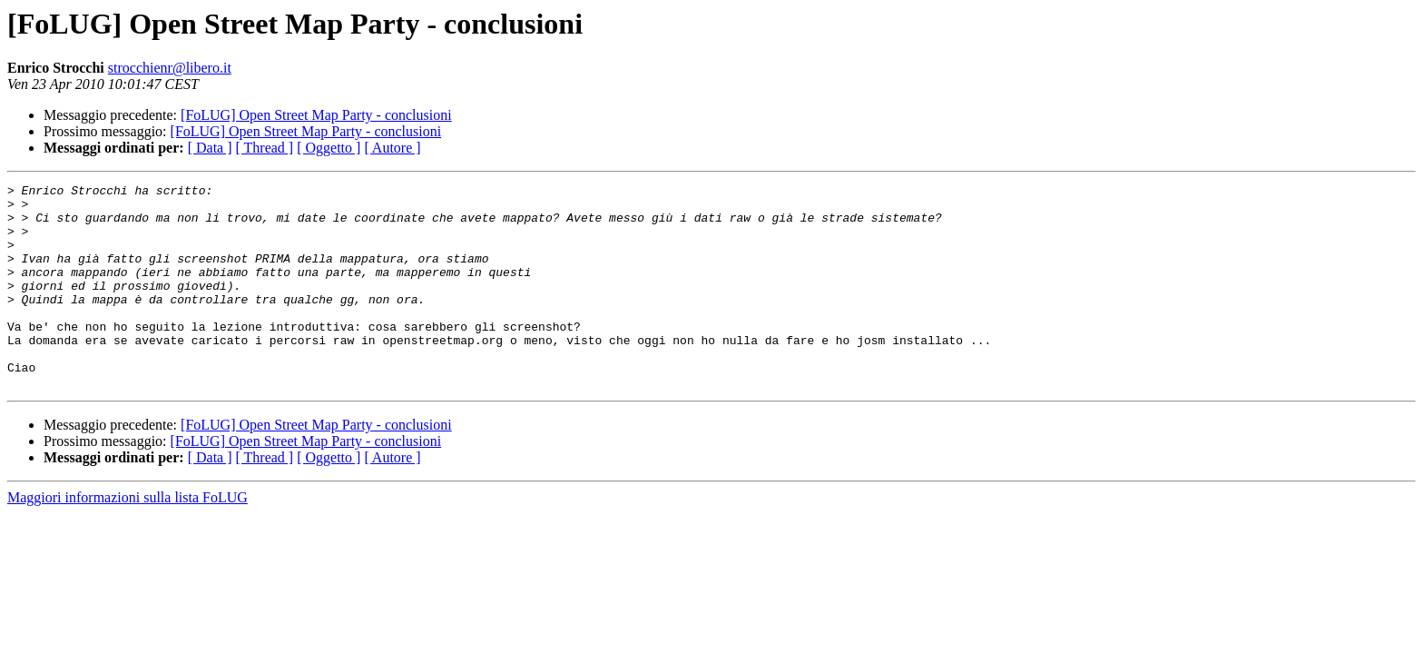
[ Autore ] (392, 147)
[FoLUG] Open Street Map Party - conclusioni (316, 115)
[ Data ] (210, 147)
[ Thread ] (265, 147)
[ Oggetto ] (328, 147)
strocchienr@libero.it (169, 67)
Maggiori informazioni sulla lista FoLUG (127, 538)
